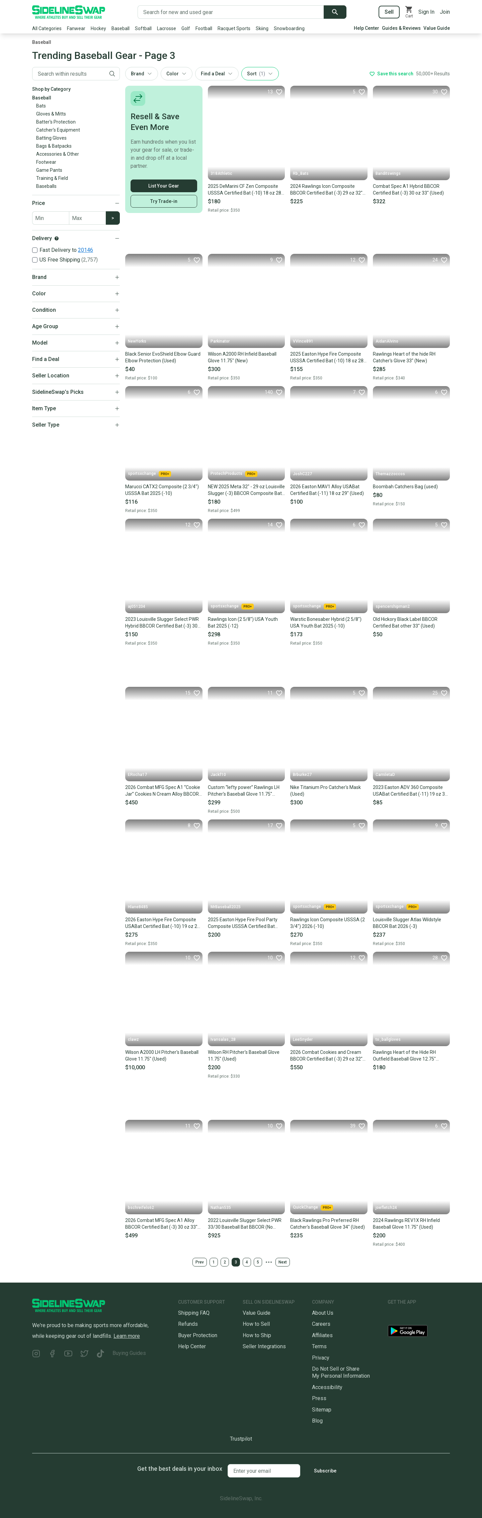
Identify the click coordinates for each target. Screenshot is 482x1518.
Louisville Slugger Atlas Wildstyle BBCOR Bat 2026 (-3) (407, 923)
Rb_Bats (301, 173)
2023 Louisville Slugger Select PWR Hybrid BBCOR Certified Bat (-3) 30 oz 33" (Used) (162, 623)
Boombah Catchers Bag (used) (405, 486)
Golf (185, 28)
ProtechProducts (234, 474)
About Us (322, 1313)
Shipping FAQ (194, 1313)
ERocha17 (137, 774)
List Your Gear (163, 186)
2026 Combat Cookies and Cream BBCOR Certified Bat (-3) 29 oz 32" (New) (326, 1056)
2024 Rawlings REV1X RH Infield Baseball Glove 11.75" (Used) (406, 1224)
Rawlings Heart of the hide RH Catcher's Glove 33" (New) (404, 357)
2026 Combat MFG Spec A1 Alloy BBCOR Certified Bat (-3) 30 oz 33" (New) (161, 1224)
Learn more (126, 1336)
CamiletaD (385, 774)
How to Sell (256, 1324)
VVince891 (303, 341)
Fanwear (76, 28)
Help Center (366, 28)
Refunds (188, 1324)
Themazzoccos (390, 474)
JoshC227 (302, 474)
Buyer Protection (197, 1335)
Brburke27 (302, 774)
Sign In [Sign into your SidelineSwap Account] (426, 12)
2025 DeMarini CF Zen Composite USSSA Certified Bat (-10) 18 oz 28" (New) (245, 190)
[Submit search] (335, 12)
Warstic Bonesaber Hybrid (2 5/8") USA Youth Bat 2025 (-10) (326, 623)
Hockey (98, 28)
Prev (199, 1262)
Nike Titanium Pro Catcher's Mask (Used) (325, 791)
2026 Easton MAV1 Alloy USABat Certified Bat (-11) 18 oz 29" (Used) (327, 490)
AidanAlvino (387, 341)
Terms (319, 1346)
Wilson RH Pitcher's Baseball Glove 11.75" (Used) (243, 1056)
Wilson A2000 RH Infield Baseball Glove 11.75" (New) (242, 357)
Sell (389, 12)
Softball (143, 28)
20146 (85, 250)
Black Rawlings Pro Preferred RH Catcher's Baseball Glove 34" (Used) (327, 1224)
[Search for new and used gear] (231, 12)
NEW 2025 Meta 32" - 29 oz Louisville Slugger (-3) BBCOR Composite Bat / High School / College (246, 490)
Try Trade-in (163, 201)
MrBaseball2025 (226, 907)
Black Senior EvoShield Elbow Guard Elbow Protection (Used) (162, 357)
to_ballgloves (388, 1039)
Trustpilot (241, 1439)
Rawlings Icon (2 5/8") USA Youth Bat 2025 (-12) (243, 623)
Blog (317, 1421)
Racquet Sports (234, 28)
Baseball (120, 28)
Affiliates (322, 1335)
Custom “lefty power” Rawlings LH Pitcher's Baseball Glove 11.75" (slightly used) (243, 791)
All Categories (47, 28)
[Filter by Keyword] (68, 73)
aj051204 (136, 606)
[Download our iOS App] (413, 1315)
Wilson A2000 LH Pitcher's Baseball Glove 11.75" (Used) (161, 1056)
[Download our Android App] (419, 1332)
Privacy (320, 1358)
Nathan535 (221, 1207)
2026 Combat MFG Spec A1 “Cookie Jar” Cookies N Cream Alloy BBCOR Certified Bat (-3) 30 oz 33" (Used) (162, 791)
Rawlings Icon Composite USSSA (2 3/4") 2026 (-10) (327, 923)
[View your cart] (409, 12)
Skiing (262, 28)
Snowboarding (289, 28)
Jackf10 (218, 774)
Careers (321, 1324)
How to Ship (257, 1335)
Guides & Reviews (401, 28)
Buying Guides (129, 1353)
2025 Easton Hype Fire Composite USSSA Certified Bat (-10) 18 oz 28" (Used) (327, 357)
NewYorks (137, 341)
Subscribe (325, 1470)
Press (319, 1398)
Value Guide (436, 28)
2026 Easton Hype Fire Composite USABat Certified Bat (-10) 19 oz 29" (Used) (163, 923)
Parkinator (220, 341)
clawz (133, 1039)
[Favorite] (275, 92)
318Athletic (221, 173)
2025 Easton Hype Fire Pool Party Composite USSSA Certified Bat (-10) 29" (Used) (242, 923)
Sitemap (321, 1409)
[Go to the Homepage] (68, 12)
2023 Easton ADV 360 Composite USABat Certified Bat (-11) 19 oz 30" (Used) (411, 791)
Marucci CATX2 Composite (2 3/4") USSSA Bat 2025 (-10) (162, 490)
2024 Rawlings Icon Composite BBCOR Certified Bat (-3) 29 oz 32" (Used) (326, 190)
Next (282, 1262)
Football (203, 28)
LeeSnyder (303, 1039)
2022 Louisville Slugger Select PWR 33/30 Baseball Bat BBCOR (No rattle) (245, 1224)
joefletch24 (386, 1207)
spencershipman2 (393, 606)
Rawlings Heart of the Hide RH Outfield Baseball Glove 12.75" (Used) (404, 1056)
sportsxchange (149, 474)
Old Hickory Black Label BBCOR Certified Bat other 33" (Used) (405, 623)
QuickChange (313, 1208)
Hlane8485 (138, 907)
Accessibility (327, 1387)
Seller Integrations (264, 1346)
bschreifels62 (141, 1207)
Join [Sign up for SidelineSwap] (445, 12)
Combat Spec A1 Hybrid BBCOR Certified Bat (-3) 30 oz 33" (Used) (408, 190)
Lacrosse (166, 28)
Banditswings (388, 173)
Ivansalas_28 (223, 1039)
